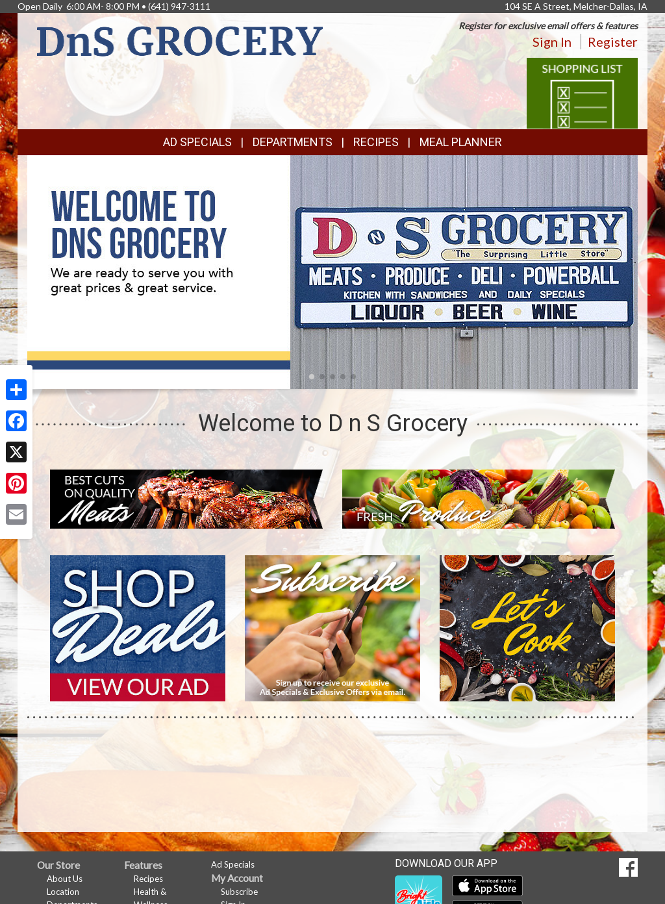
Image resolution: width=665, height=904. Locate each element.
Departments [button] (292, 142)
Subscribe (239, 891)
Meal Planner (461, 142)
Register (613, 41)
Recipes (376, 142)
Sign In (552, 41)
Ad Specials (197, 142)
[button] (311, 376)
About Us (64, 878)
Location (63, 891)
